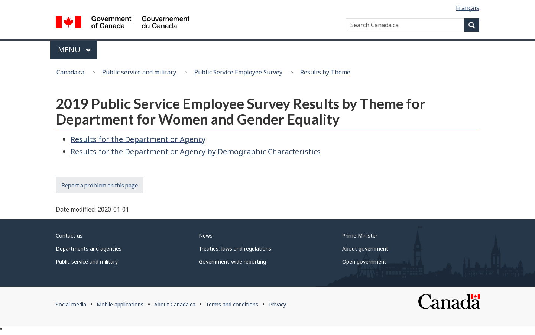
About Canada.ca (174, 304)
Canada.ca (70, 72)
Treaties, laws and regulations (235, 248)
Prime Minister (359, 235)
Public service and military (139, 72)
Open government (364, 261)
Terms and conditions (232, 304)
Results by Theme (325, 72)
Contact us (69, 235)
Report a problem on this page (99, 185)
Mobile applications (120, 304)
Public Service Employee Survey (238, 72)
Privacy (277, 304)
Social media (71, 304)
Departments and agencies (88, 248)
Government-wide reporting (232, 261)
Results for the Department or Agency (138, 139)
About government (365, 248)
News (206, 235)
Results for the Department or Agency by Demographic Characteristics (196, 151)
